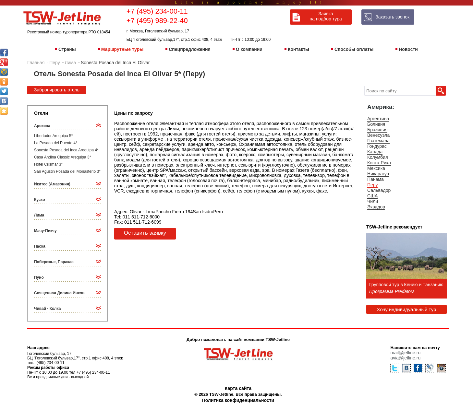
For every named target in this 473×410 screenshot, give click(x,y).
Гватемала (378, 140)
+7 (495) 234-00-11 (157, 11)
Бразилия (377, 129)
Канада (374, 151)
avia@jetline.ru (405, 357)
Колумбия (377, 157)
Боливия (376, 124)
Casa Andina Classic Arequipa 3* (62, 157)
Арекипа (42, 125)
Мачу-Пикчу (45, 230)
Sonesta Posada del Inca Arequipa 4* (66, 150)
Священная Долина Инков (59, 293)
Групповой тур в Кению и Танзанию (406, 284)
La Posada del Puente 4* (55, 143)
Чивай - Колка (47, 308)
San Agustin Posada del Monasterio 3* (67, 171)
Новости (408, 49)
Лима (39, 215)
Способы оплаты (353, 49)
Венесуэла (378, 135)
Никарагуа (378, 173)
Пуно (39, 277)
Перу (372, 184)
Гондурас (377, 146)
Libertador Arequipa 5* (53, 136)
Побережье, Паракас (54, 262)
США (372, 195)
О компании (249, 49)
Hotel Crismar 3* (48, 164)
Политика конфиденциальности (238, 400)
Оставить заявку (145, 233)
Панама (375, 179)
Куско (39, 199)
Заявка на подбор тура (326, 16)
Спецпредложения (189, 49)
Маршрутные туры (122, 49)
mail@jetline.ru (405, 352)
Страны (67, 49)
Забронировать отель (56, 89)
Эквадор (376, 206)
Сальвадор (379, 190)
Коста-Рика (379, 162)
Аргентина (378, 118)
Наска (39, 246)
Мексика (376, 168)
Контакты (298, 49)
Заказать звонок (392, 16)
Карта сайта (238, 388)
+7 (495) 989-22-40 (157, 21)
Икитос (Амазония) (52, 184)
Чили (372, 201)
